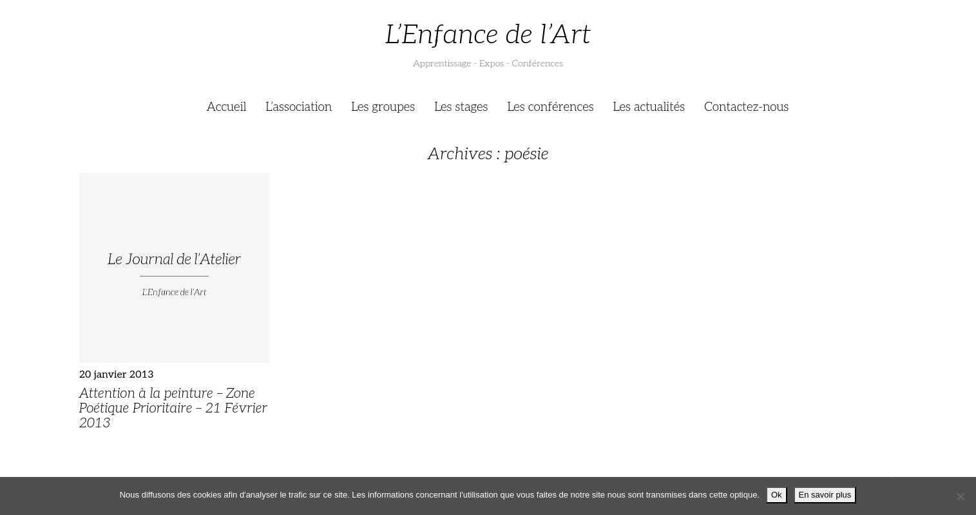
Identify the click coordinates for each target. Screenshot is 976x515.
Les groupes (383, 107)
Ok (776, 495)
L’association (298, 107)
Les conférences (550, 107)
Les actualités (649, 107)
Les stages (461, 107)
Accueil (227, 107)
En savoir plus (825, 495)
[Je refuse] (959, 496)
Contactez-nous (746, 107)
